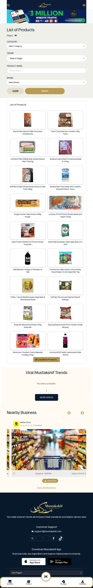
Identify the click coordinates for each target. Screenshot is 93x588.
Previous (68, 412)
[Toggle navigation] (84, 5)
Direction (46, 481)
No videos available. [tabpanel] (46, 383)
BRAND (10, 78)
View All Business (46, 487)
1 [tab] (46, 391)
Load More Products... (46, 359)
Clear (15, 91)
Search (44, 91)
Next (81, 412)
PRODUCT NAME (14, 66)
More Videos (46, 397)
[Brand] (45, 5)
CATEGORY (12, 42)
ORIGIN (10, 53)
